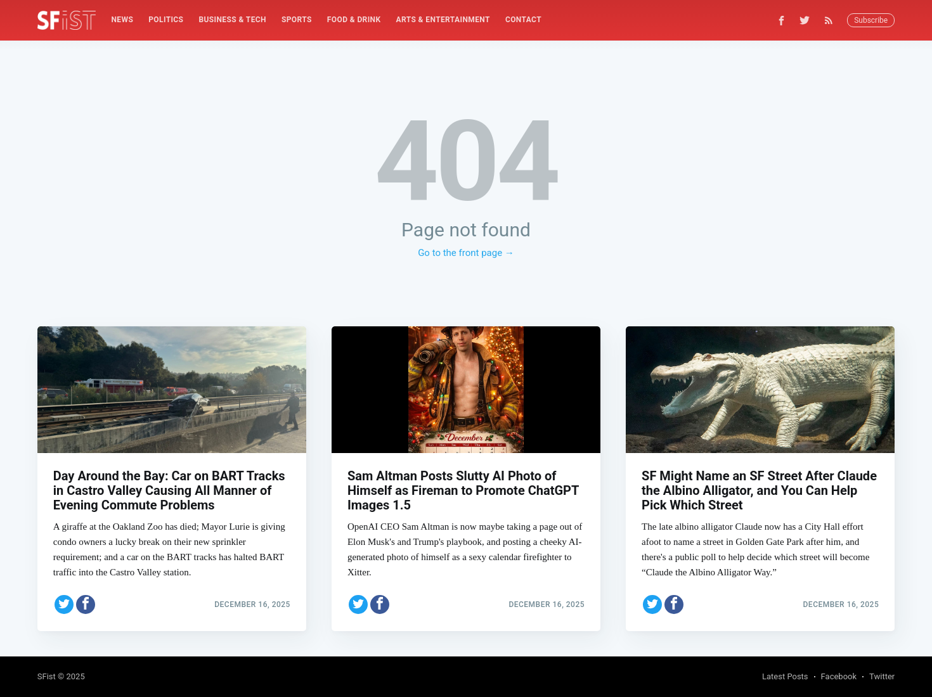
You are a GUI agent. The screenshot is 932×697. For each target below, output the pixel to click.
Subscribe (871, 20)
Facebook (839, 676)
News (122, 19)
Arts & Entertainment (443, 19)
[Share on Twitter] (64, 604)
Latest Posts (785, 676)
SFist (46, 676)
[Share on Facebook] (85, 604)
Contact (523, 19)
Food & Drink (354, 19)
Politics (165, 19)
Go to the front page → (466, 253)
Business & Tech (232, 19)
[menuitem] (122, 20)
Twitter (882, 676)
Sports (297, 19)
